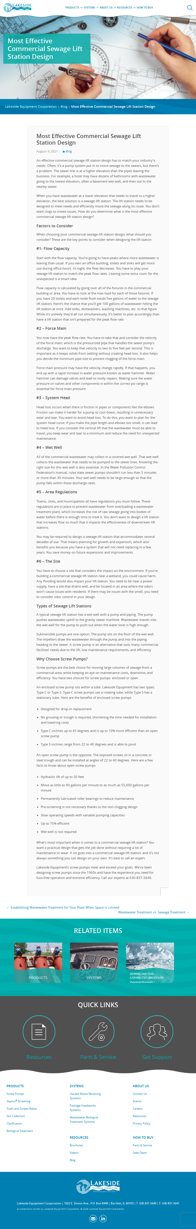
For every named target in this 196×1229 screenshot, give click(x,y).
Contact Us (140, 1094)
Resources (124, 7)
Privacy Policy (141, 1123)
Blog (64, 106)
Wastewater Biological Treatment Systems (84, 1119)
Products (72, 7)
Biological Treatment (20, 1131)
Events (137, 1101)
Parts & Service (142, 1145)
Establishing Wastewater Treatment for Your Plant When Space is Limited (63, 907)
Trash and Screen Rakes (22, 1109)
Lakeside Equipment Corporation (31, 106)
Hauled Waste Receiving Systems (85, 1096)
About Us (106, 7)
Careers (138, 1109)
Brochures (76, 1145)
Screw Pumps (15, 1094)
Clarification (14, 1123)
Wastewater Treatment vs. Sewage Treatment (153, 912)
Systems (89, 7)
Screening (19, 1101)
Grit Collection (16, 1116)
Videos (74, 1153)
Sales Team (140, 1153)
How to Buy (145, 7)
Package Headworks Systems (83, 1108)
